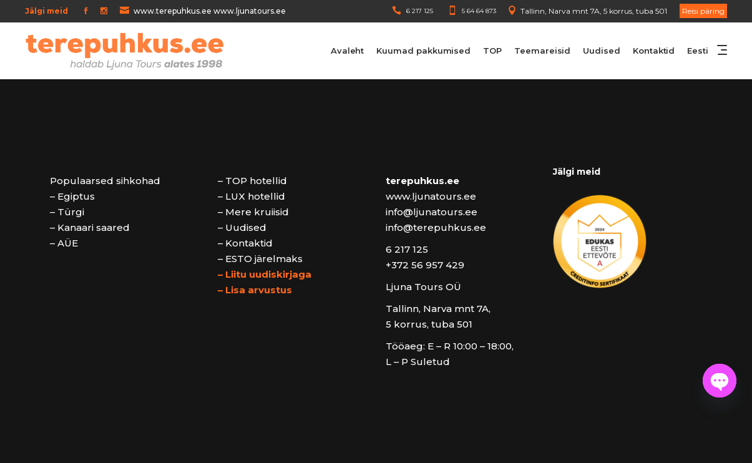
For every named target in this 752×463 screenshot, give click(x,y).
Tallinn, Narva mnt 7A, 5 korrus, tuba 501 (593, 11)
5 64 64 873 (479, 11)
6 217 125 (419, 11)
